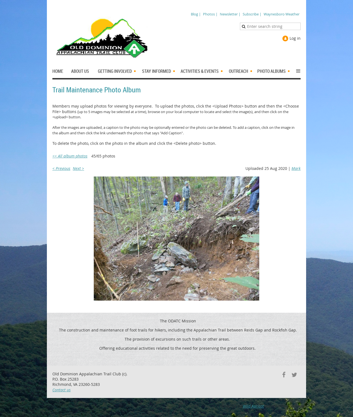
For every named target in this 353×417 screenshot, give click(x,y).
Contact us (61, 389)
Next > (78, 168)
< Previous (61, 168)
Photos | (210, 14)
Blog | (196, 14)
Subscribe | (252, 14)
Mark (296, 168)
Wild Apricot (253, 406)
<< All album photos (69, 156)
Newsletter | (230, 14)
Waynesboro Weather (281, 14)
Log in (295, 38)
